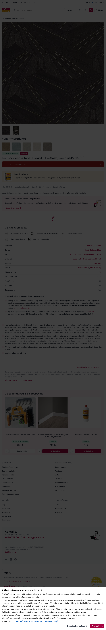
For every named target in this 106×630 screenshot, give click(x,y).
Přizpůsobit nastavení (77, 626)
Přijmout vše (97, 626)
